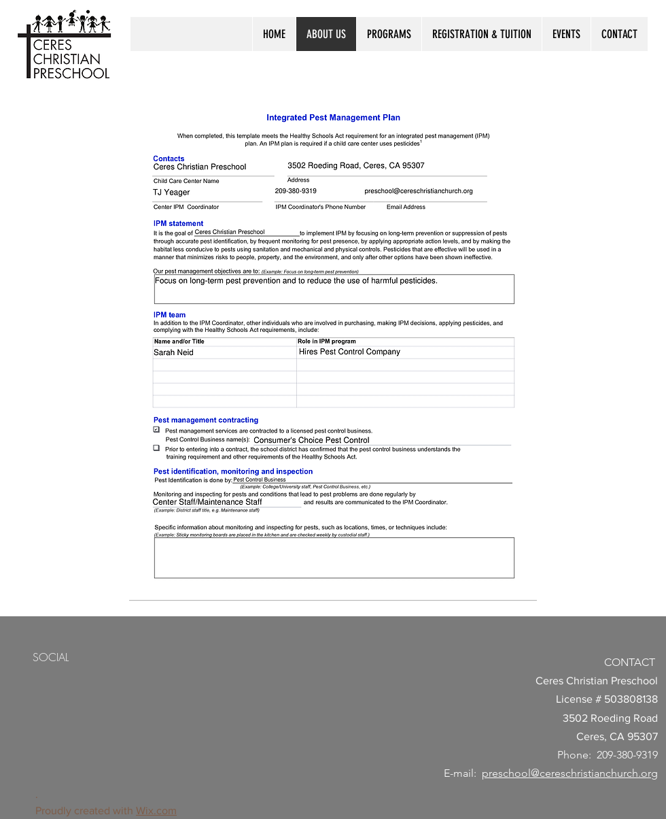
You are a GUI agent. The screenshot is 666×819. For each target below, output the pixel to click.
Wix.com (156, 810)
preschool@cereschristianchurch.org (570, 773)
